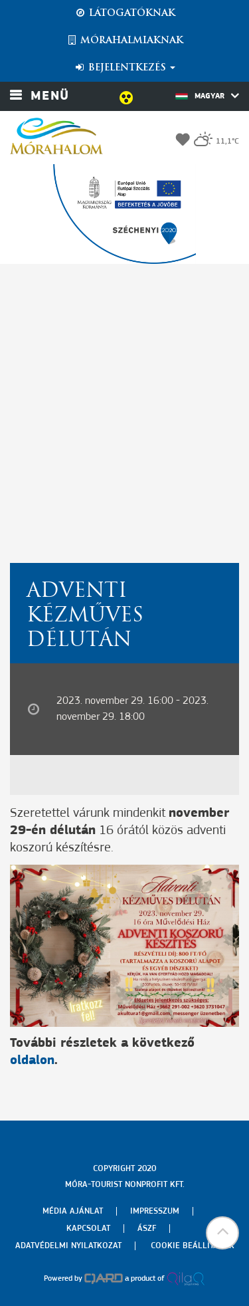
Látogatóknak (124, 13)
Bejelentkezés (124, 67)
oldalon (32, 1060)
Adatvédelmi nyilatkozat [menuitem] (68, 1246)
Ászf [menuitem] (146, 1228)
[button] (222, 1233)
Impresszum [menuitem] (154, 1211)
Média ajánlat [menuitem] (72, 1211)
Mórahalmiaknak (124, 40)
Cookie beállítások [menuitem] (192, 1246)
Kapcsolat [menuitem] (88, 1228)
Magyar (207, 95)
